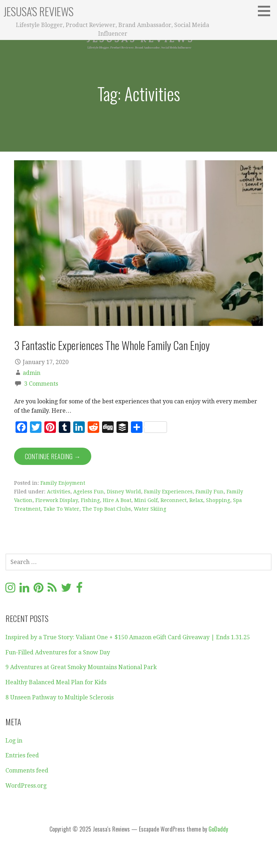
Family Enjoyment (62, 483)
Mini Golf (146, 500)
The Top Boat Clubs (106, 509)
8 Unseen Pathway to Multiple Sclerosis (59, 697)
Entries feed (22, 755)
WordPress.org (26, 785)
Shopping (218, 500)
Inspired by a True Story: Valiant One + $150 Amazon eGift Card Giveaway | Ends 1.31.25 (127, 637)
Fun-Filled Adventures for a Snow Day (57, 652)
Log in (13, 740)
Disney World (124, 491)
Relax (196, 500)
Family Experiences (168, 491)
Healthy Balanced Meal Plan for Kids (55, 682)
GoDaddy (218, 829)
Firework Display (56, 500)
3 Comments (41, 383)
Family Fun (209, 491)
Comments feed (26, 770)
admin (31, 373)
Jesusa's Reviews (39, 11)
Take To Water (61, 509)
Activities (58, 491)
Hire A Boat (117, 500)
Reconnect (173, 500)
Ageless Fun (88, 491)
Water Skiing (150, 509)
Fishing (90, 500)
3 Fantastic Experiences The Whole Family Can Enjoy (112, 345)
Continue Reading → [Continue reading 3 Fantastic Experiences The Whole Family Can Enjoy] (52, 456)
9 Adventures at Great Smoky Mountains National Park (81, 667)
